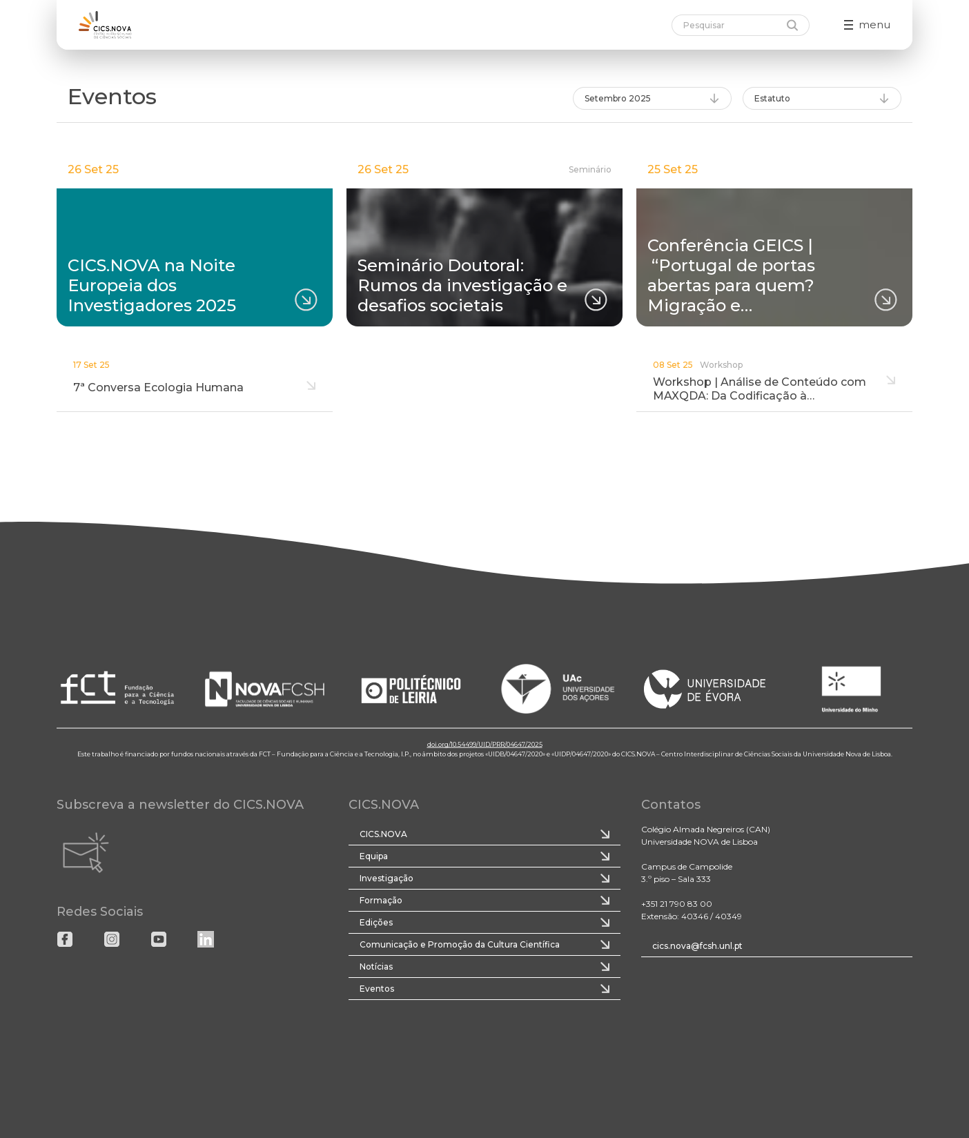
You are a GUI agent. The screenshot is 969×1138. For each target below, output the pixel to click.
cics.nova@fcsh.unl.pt (697, 946)
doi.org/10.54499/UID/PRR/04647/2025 (484, 744)
